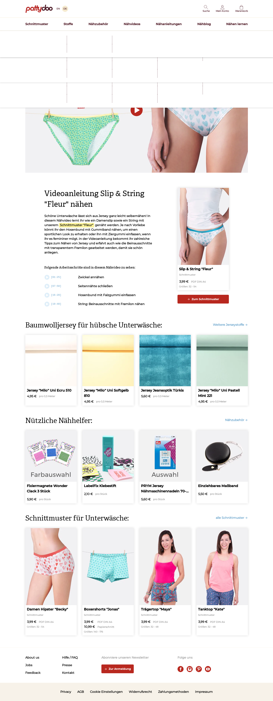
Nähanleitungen (169, 24)
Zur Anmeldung (117, 669)
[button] (206, 9)
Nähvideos (132, 24)
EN (58, 8)
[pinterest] (199, 669)
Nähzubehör (98, 24)
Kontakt (68, 673)
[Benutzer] (222, 9)
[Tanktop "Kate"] (222, 582)
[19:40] (53, 304)
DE (65, 8)
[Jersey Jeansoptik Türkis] (165, 370)
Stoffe (68, 24)
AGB (80, 692)
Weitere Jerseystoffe (230, 325)
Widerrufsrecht (140, 692)
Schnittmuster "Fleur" (76, 225)
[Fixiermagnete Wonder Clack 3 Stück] (51, 466)
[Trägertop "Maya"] (165, 582)
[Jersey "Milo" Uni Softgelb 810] (108, 370)
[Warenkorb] (241, 9)
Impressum (204, 692)
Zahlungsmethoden (173, 692)
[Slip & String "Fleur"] (203, 239)
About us (32, 657)
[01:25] (53, 277)
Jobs (28, 665)
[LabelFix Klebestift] (108, 466)
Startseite (31, 42)
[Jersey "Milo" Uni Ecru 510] (51, 370)
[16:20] (53, 295)
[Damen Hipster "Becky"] (51, 582)
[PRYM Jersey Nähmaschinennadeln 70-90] (165, 466)
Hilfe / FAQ (70, 657)
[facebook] (180, 669)
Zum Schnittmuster (203, 299)
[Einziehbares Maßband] (222, 466)
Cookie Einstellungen (106, 692)
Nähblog (204, 24)
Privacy (65, 692)
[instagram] (190, 669)
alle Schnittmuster (232, 518)
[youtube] (208, 669)
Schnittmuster (36, 24)
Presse (67, 665)
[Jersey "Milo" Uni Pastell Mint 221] (222, 370)
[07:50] (53, 286)
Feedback (33, 673)
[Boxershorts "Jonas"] (108, 582)
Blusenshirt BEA (162, 35)
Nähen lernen (237, 24)
